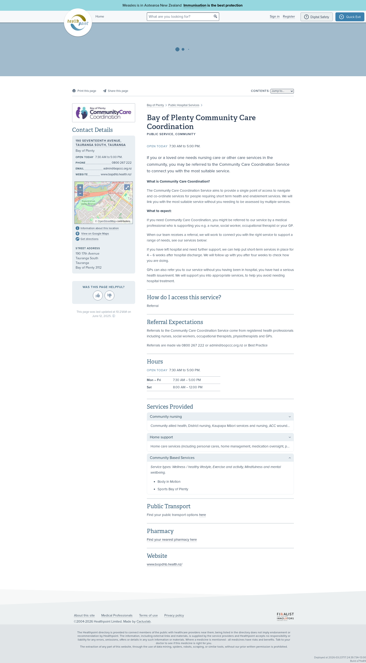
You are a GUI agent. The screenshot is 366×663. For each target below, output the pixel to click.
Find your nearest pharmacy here (172, 539)
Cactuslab (144, 621)
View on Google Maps (95, 233)
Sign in (275, 16)
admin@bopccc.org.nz (117, 168)
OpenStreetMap (107, 221)
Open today (157, 146)
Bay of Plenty (155, 105)
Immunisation (194, 5)
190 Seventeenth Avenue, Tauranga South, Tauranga (101, 143)
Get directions (90, 239)
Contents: (260, 91)
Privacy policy (174, 615)
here (202, 515)
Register (289, 16)
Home (99, 16)
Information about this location (100, 228)
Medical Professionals (117, 615)
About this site (84, 615)
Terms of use (148, 615)
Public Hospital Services (183, 105)
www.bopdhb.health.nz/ (164, 564)
